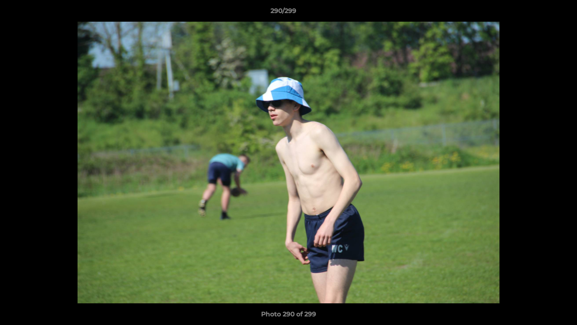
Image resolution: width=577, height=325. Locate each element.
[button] (539, 13)
